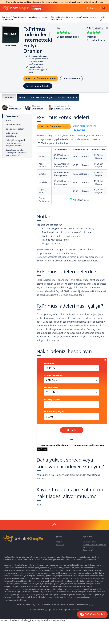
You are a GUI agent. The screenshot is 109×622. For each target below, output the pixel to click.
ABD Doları (52, 380)
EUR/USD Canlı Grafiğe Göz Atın (54, 445)
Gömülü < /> (42, 449)
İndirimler (9, 97)
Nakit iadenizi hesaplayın (12, 134)
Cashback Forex (89, 542)
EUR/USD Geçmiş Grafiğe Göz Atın (88, 445)
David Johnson (37, 108)
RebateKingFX (88, 550)
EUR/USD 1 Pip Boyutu (54, 411)
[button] (104, 7)
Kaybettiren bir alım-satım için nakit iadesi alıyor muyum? (16, 153)
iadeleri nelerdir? (13, 124)
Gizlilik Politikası (72, 609)
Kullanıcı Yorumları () (41, 97)
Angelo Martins (15, 108)
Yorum (22, 97)
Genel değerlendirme (68, 36)
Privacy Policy (65, 604)
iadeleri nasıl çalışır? (15, 129)
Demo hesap (10, 45)
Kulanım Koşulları (57, 609)
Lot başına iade (51, 387)
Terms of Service (81, 604)
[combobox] (75, 392)
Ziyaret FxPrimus (71, 78)
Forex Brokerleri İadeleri (37, 17)
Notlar (8, 120)
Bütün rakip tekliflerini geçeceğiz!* (84, 127)
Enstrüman (49, 363)
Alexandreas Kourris (62, 108)
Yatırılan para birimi (53, 375)
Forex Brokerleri (19, 17)
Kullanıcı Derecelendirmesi (96, 38)
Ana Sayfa (6, 17)
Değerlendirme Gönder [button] (38, 86)
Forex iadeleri (13, 116)
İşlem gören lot (52, 399)
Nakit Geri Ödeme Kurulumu (41, 78)
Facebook (60, 544)
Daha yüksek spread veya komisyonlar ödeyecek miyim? (15, 143)
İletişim (59, 542)
